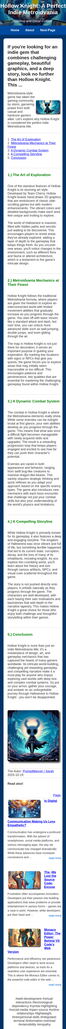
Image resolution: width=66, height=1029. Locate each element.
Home (15, 30)
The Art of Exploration (26, 139)
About (29, 30)
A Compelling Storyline (26, 154)
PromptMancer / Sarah (38, 771)
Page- (57, 795)
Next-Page (47, 30)
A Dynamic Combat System (30, 150)
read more (55, 858)
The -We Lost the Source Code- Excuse (50, 879)
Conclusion (18, 158)
